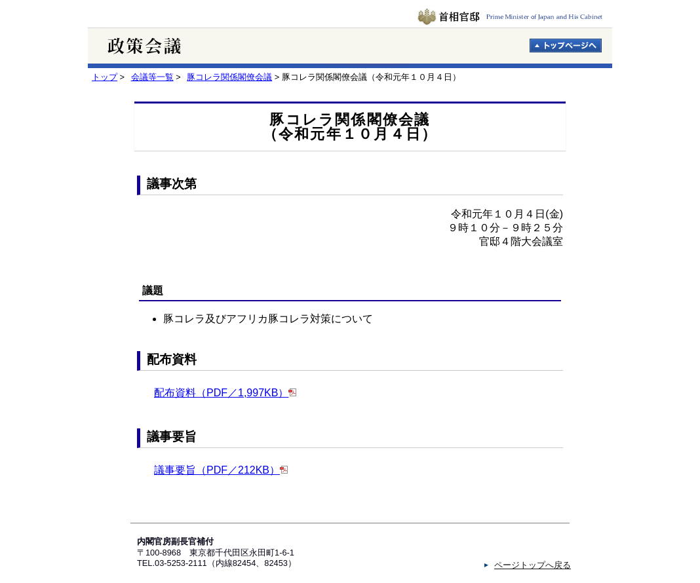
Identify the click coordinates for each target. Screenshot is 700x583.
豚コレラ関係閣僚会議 (229, 77)
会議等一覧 (152, 77)
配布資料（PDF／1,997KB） (221, 392)
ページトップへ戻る (532, 565)
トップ (104, 77)
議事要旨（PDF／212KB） (217, 470)
